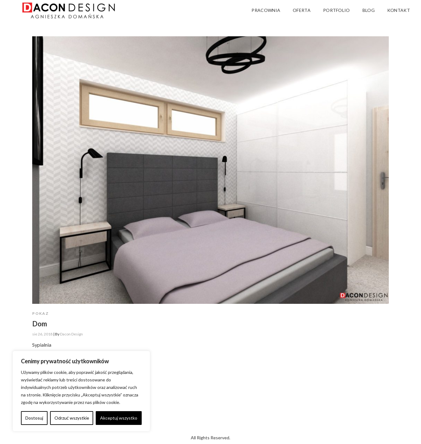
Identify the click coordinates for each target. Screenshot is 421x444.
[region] (81, 391)
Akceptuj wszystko (118, 418)
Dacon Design (71, 334)
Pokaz (40, 313)
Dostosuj (34, 418)
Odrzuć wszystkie (71, 418)
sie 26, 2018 (42, 334)
